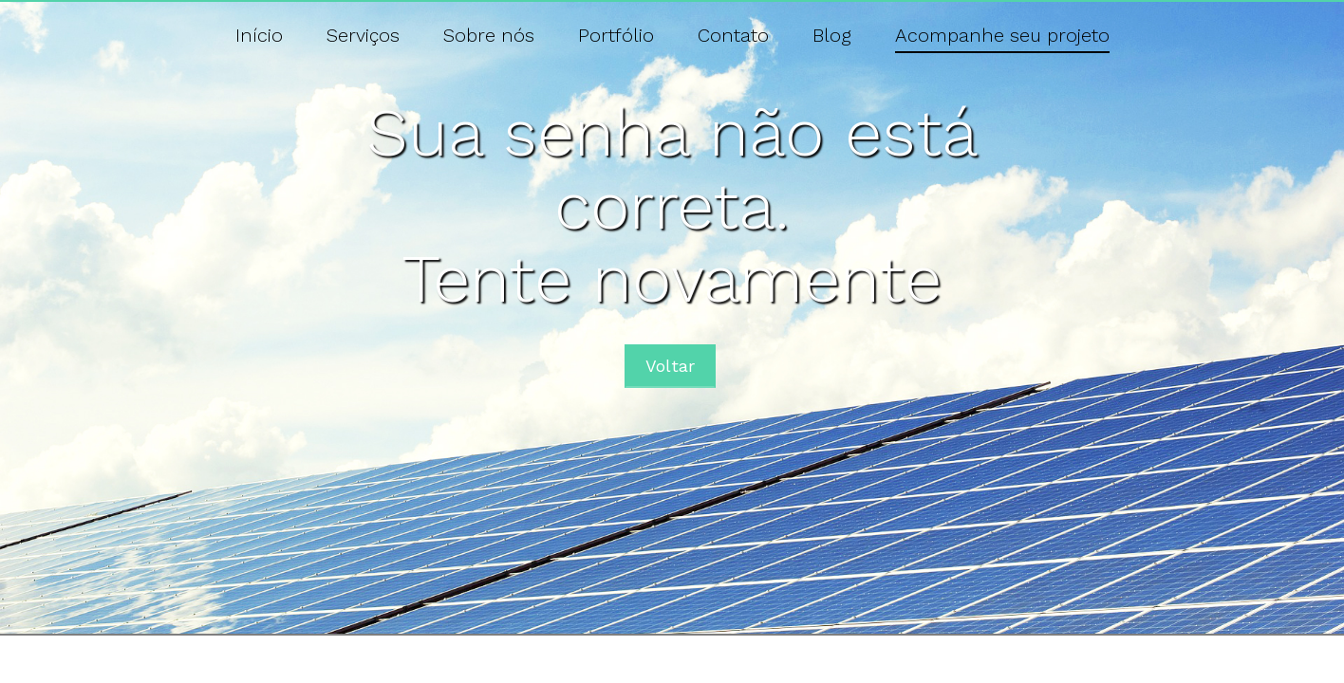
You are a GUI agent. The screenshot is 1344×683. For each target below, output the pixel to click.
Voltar (670, 366)
